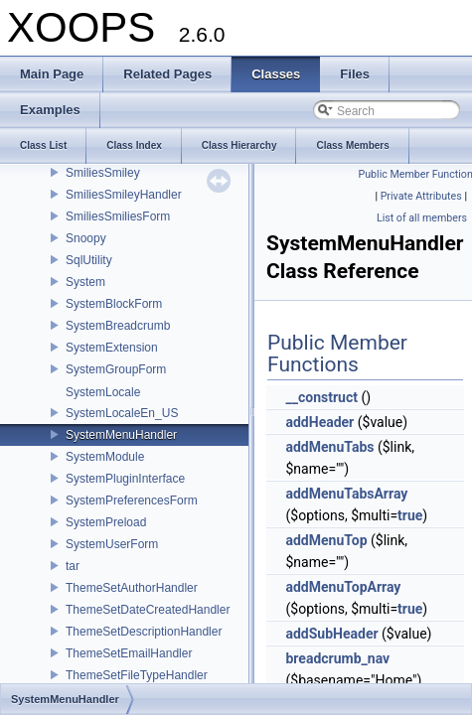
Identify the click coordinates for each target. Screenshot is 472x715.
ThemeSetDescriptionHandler (144, 632)
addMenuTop (326, 540)
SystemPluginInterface (125, 479)
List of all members (422, 218)
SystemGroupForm (116, 369)
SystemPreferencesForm (132, 500)
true (409, 515)
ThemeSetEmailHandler (129, 653)
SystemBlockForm (114, 304)
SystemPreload (106, 522)
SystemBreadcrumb (118, 326)
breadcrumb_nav (337, 658)
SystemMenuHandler (121, 435)
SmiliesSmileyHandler (124, 195)
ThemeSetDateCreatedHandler (148, 610)
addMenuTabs (329, 447)
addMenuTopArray (342, 587)
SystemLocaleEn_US (122, 413)
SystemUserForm (112, 544)
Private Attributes (421, 196)
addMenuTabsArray (346, 493)
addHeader (319, 422)
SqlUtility (89, 260)
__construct (321, 397)
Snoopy (86, 238)
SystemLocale (103, 392)
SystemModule (105, 457)
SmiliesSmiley (103, 173)
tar (72, 566)
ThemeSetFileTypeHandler (137, 675)
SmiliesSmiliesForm (118, 216)
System (85, 282)
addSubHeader (331, 634)
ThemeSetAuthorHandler (132, 588)
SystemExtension (112, 348)
